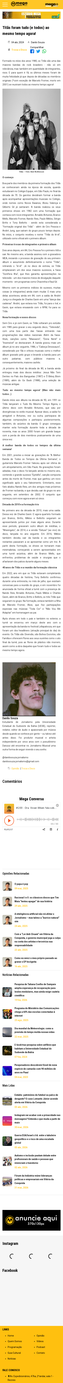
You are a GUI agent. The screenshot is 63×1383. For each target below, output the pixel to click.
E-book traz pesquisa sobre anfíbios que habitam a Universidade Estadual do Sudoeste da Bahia (35, 1048)
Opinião (15, 768)
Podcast (41, 1347)
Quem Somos (15, 1341)
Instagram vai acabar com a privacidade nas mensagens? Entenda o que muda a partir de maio (37, 1119)
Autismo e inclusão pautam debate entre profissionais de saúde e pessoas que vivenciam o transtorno (35, 1159)
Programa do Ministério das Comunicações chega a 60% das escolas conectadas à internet (37, 1012)
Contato (41, 1353)
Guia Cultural (14, 1353)
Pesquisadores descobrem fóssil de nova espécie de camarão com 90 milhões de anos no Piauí (36, 1069)
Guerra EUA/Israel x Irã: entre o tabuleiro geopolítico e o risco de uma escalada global (35, 1139)
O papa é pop (21, 884)
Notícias (12, 1358)
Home (11, 1335)
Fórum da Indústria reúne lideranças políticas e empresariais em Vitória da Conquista (34, 1179)
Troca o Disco (28, 768)
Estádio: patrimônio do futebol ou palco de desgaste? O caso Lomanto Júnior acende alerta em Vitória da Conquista (36, 1098)
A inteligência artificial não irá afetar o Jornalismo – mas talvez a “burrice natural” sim (37, 917)
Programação (15, 1347)
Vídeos (40, 1341)
